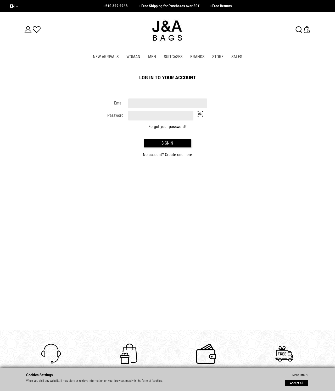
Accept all (296, 383)
